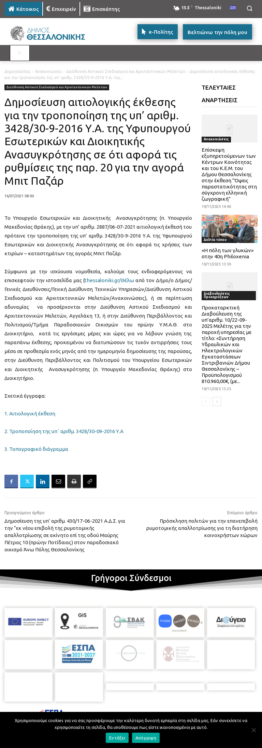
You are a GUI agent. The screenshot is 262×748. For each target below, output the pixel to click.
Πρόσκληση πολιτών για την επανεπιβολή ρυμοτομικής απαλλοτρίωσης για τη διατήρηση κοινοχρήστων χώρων (202, 528)
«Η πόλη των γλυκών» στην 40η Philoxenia (227, 253)
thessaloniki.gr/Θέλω (109, 280)
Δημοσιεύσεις (17, 71)
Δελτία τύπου (215, 240)
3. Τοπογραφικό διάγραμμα (36, 449)
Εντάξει (117, 737)
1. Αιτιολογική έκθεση (29, 413)
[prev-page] (206, 401)
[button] (249, 8)
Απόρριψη (145, 737)
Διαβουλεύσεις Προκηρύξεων (217, 295)
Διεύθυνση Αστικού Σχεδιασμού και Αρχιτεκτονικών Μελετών (125, 71)
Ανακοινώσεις (48, 71)
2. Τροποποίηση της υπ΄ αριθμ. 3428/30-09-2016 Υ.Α (63, 431)
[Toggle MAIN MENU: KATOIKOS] (20, 53)
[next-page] (217, 401)
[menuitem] (233, 8)
